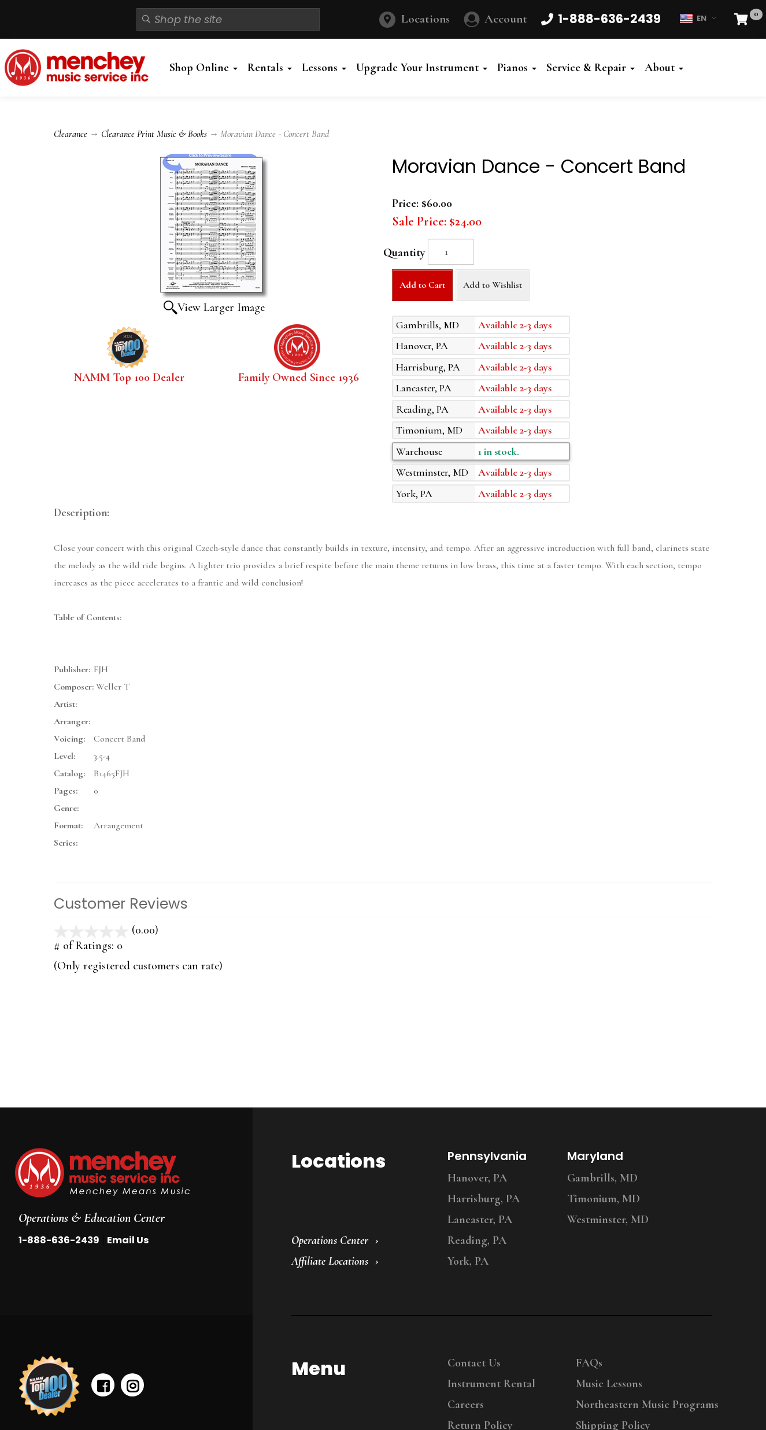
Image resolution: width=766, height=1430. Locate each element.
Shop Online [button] (203, 68)
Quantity (404, 253)
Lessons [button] (324, 68)
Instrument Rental (491, 1384)
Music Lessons (609, 1384)
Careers (465, 1405)
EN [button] (697, 18)
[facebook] (102, 1384)
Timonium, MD (603, 1199)
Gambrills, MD (602, 1178)
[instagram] (132, 1384)
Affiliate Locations (329, 1261)
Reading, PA (476, 1240)
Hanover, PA (477, 1178)
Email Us (128, 1240)
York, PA (468, 1261)
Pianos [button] (516, 68)
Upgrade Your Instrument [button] (421, 68)
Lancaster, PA (479, 1220)
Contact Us (474, 1363)
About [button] (664, 68)
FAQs (589, 1363)
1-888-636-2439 (58, 1240)
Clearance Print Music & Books (154, 134)
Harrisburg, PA (483, 1199)
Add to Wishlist (492, 285)
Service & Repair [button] (590, 68)
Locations (425, 19)
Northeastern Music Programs (647, 1405)
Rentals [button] (269, 68)
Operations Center (329, 1240)
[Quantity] (451, 252)
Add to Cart (422, 285)
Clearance (70, 134)
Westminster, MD (608, 1220)
